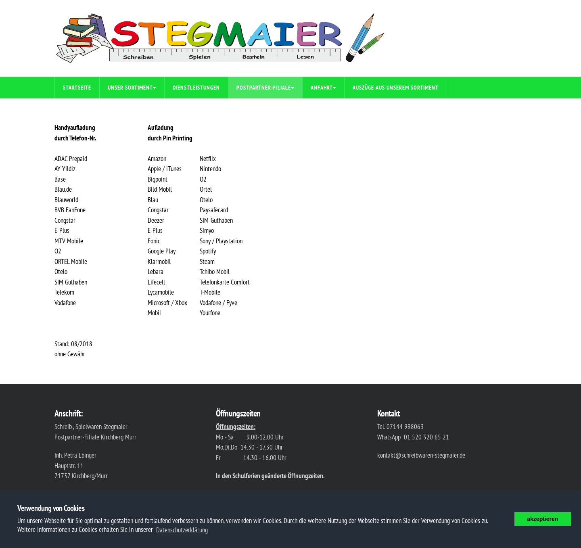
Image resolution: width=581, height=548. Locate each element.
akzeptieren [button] (542, 519)
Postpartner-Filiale (265, 87)
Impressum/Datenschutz (96, 109)
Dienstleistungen (196, 87)
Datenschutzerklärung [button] (182, 529)
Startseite (77, 87)
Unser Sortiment (132, 87)
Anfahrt (323, 87)
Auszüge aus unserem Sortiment (396, 87)
